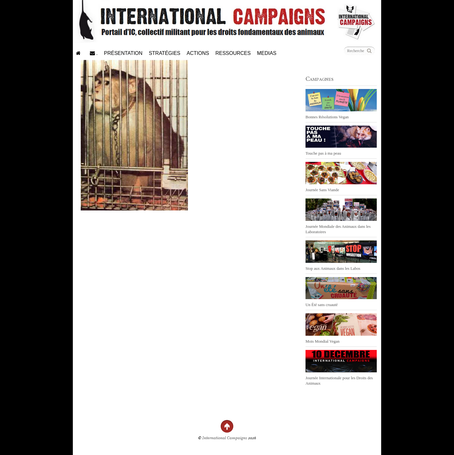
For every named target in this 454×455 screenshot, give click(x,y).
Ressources (233, 53)
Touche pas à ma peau (323, 153)
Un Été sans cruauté (322, 305)
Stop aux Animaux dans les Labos (333, 268)
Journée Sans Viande (322, 190)
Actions (198, 53)
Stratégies (164, 53)
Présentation (123, 53)
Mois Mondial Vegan (323, 341)
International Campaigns (224, 437)
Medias (266, 53)
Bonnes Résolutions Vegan (327, 117)
